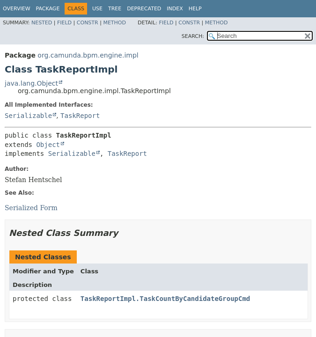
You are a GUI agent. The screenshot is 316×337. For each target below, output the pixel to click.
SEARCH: (193, 36)
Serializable (28, 115)
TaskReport (80, 115)
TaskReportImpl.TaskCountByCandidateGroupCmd (165, 298)
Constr (87, 23)
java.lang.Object (31, 83)
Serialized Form (31, 208)
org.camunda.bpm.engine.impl (87, 55)
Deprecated (144, 9)
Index (175, 9)
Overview (16, 9)
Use (97, 9)
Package (48, 9)
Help (195, 9)
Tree (114, 9)
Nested (41, 23)
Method (114, 23)
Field (64, 23)
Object (48, 144)
